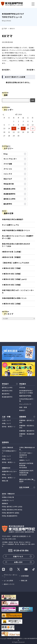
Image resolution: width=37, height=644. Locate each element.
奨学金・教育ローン (8, 427)
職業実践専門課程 (25, 396)
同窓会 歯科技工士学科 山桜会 (12, 507)
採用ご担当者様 (24, 487)
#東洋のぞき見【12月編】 (12, 251)
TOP (5, 29)
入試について (6, 420)
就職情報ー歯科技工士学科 (26, 421)
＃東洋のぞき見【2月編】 (12, 303)
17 (23, 128)
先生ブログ (8, 179)
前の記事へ (6, 69)
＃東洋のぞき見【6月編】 (12, 273)
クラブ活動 (8, 164)
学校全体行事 (9, 184)
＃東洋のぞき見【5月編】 (12, 285)
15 (14, 128)
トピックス (8, 174)
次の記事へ (31, 69)
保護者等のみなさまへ (9, 471)
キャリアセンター (10, 159)
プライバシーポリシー (10, 576)
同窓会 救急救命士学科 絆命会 (12, 510)
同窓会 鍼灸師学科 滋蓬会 (10, 513)
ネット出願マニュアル (10, 225)
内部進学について (8, 500)
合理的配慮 (25, 576)
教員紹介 (22, 410)
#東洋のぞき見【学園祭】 (12, 257)
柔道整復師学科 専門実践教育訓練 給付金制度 (26, 473)
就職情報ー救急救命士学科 (26, 427)
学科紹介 (5, 384)
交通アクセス (18, 556)
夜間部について (24, 460)
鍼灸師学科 (8, 204)
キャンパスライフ (25, 404)
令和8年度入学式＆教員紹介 (12, 219)
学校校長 (22, 388)
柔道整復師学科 (9, 194)
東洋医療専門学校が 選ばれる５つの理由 (26, 392)
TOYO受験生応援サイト (9, 452)
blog (5, 154)
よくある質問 (8, 581)
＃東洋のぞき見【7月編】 (12, 268)
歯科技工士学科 (9, 199)
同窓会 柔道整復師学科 (9, 516)
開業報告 (5, 503)
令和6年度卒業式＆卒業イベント (14, 298)
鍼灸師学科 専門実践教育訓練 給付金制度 (26, 465)
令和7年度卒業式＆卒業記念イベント (16, 230)
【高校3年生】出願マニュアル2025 (15, 262)
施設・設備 (23, 407)
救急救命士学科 (9, 189)
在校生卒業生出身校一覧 (26, 400)
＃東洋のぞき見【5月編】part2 (14, 279)
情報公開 (24, 581)
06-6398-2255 (10, 539)
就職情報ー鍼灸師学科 (26, 431)
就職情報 (22, 416)
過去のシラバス (9, 584)
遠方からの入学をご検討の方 (26, 480)
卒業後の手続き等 (8, 497)
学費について (6, 423)
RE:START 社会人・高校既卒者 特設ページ (26, 455)
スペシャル (8, 169)
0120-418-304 (21, 551)
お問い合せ (18, 562)
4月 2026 (18, 114)
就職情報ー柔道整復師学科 (26, 435)
